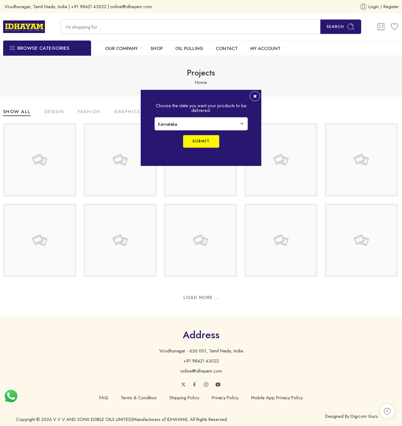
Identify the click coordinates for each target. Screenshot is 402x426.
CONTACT (227, 48)
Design (54, 112)
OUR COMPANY (121, 48)
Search (341, 27)
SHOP (156, 48)
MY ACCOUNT (265, 48)
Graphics (127, 112)
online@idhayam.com (201, 371)
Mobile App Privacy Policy (277, 397)
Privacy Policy (225, 397)
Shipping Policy (184, 397)
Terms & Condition (139, 397)
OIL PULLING (189, 48)
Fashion (89, 112)
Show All (17, 112)
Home (201, 82)
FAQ (103, 397)
